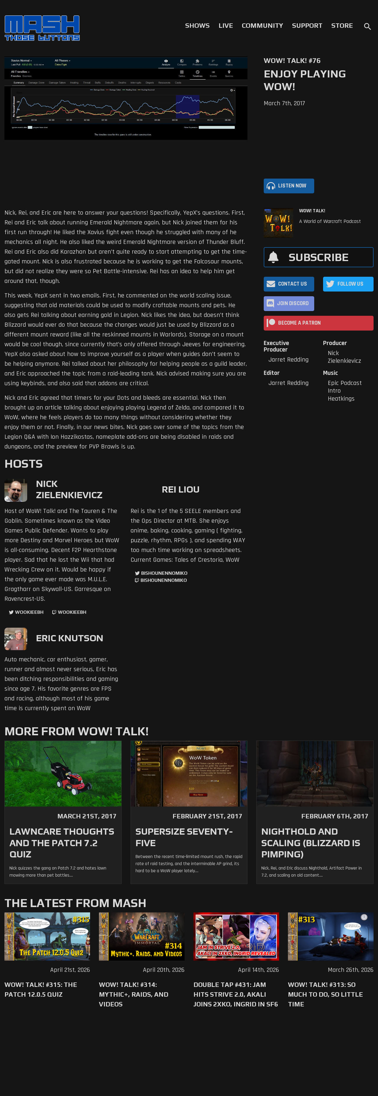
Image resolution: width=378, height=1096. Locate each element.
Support (307, 25)
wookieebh (72, 612)
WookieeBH (29, 612)
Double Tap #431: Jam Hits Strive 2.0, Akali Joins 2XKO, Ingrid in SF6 (235, 994)
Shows (197, 25)
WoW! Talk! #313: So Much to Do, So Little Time (325, 994)
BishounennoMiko (164, 573)
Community (262, 25)
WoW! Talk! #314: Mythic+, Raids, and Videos (133, 994)
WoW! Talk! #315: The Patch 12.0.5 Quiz (40, 989)
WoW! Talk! (312, 210)
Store (342, 25)
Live (226, 25)
